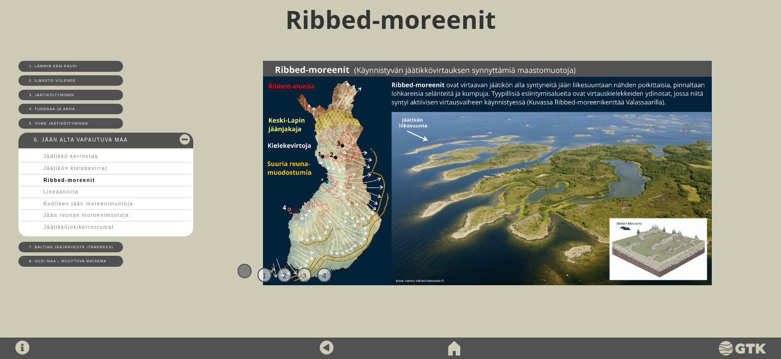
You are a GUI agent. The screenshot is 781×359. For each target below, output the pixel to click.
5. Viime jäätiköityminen (58, 123)
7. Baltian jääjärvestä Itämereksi (71, 247)
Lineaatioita (60, 191)
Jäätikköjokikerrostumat (78, 227)
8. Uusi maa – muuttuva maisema (68, 261)
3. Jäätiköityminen (52, 95)
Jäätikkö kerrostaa (70, 156)
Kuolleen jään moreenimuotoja (88, 203)
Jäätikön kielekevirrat (75, 168)
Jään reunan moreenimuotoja (86, 215)
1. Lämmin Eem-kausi (53, 66)
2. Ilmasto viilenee (52, 80)
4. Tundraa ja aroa (52, 109)
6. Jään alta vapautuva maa (81, 140)
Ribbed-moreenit (69, 180)
